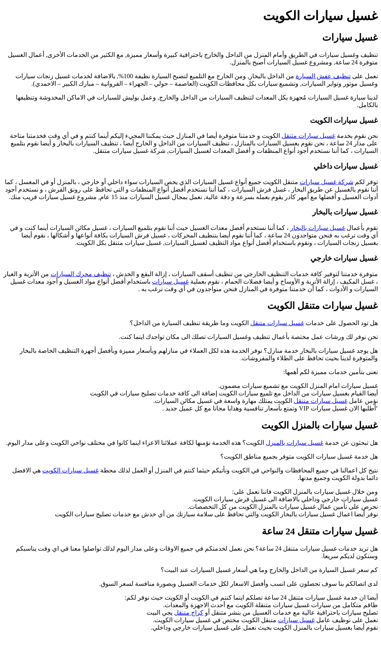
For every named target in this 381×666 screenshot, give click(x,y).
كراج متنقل (188, 612)
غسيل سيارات (170, 281)
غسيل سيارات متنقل (308, 135)
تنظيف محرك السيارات (81, 274)
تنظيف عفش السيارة (323, 76)
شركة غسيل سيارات (326, 182)
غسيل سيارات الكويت (70, 470)
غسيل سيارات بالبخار (317, 227)
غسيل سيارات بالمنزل (294, 442)
